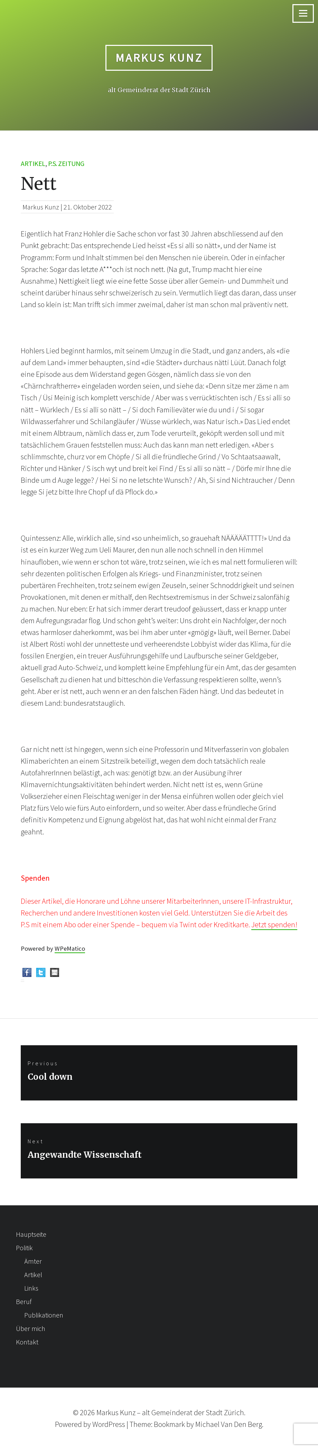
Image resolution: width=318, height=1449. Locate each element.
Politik (24, 1247)
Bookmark (169, 1424)
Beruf (23, 1301)
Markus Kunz (159, 57)
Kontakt (27, 1342)
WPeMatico (70, 948)
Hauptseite (31, 1234)
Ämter (33, 1261)
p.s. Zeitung (66, 163)
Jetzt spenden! (274, 924)
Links (31, 1288)
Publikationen (43, 1315)
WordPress (108, 1424)
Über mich (30, 1328)
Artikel (33, 163)
